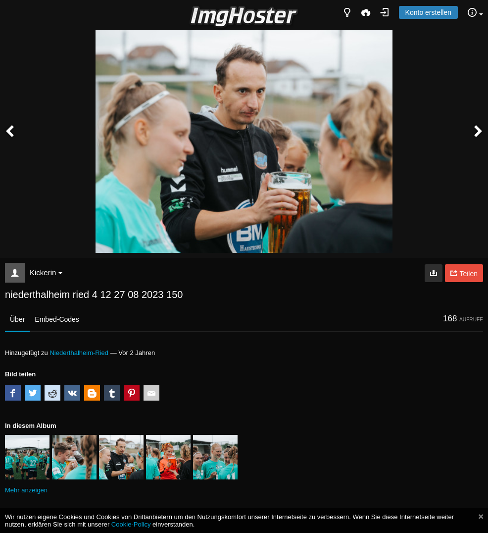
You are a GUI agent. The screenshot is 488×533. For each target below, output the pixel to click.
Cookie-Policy (131, 524)
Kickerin (46, 272)
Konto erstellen (428, 12)
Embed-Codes (57, 319)
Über (17, 319)
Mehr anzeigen (26, 490)
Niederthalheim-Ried (78, 352)
